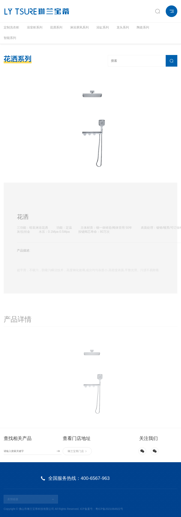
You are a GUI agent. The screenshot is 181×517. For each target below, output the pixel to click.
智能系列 (10, 38)
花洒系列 (56, 27)
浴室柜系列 (34, 27)
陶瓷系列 (143, 27)
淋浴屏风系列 (79, 27)
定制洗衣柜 (11, 27)
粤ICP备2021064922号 (109, 508)
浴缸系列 (102, 27)
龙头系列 (123, 27)
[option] (91, 127)
